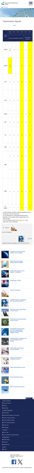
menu (31, 3)
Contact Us (14, 456)
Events (4, 447)
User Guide (6, 432)
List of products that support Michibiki (11, 434)
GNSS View (5, 7)
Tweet (14, 25)
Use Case (4, 430)
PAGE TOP (29, 398)
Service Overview (6, 400)
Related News (5, 437)
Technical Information (7, 410)
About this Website (15, 454)
